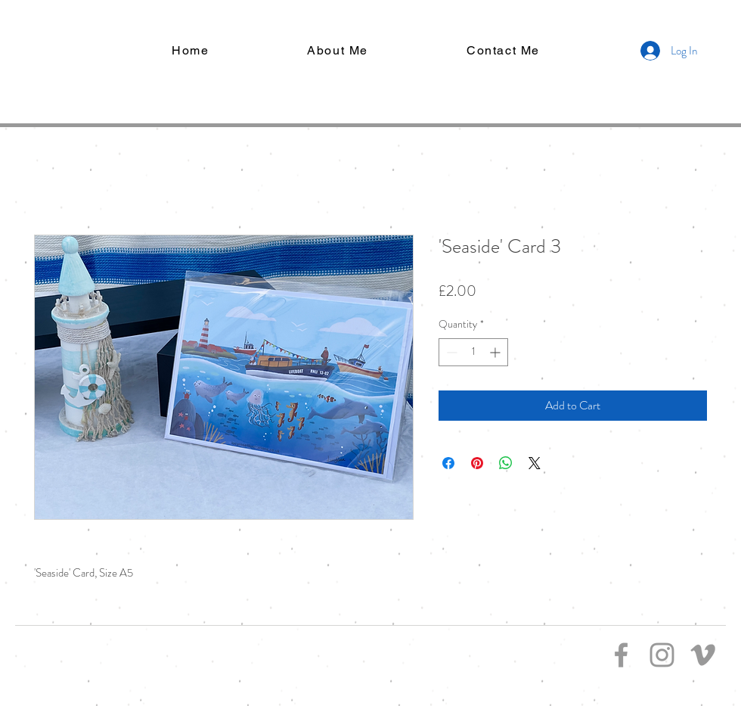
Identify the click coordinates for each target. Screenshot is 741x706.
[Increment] (496, 352)
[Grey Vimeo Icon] (703, 655)
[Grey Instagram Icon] (662, 655)
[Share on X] (535, 463)
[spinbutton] (473, 352)
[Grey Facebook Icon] (621, 655)
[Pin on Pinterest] (477, 463)
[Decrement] (450, 352)
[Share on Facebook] (448, 463)
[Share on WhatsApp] (506, 463)
